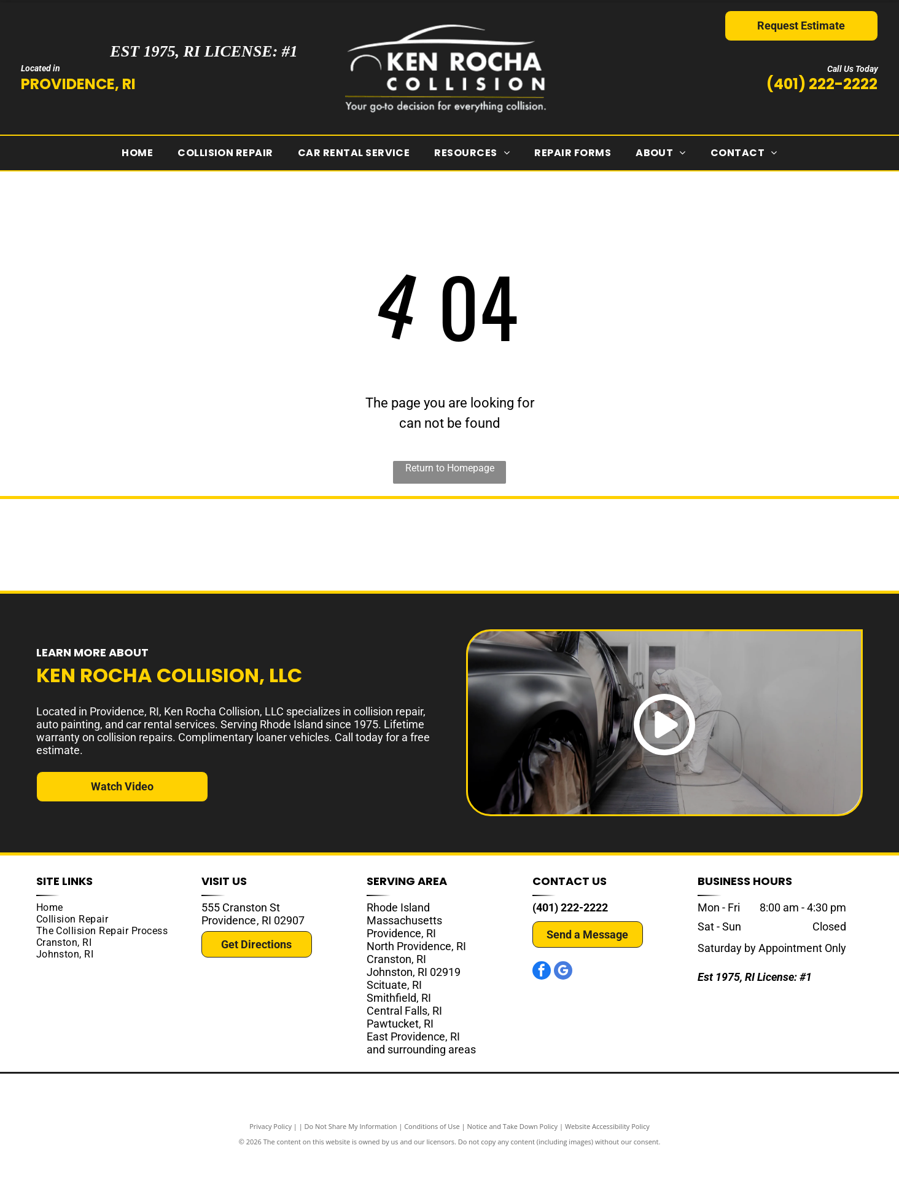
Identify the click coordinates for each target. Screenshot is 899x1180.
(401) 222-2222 (822, 84)
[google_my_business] (563, 996)
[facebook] (541, 996)
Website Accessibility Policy (607, 1150)
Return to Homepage (449, 468)
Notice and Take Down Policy (512, 1150)
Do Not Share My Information (351, 1150)
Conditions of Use (432, 1150)
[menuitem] (137, 152)
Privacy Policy (270, 1150)
